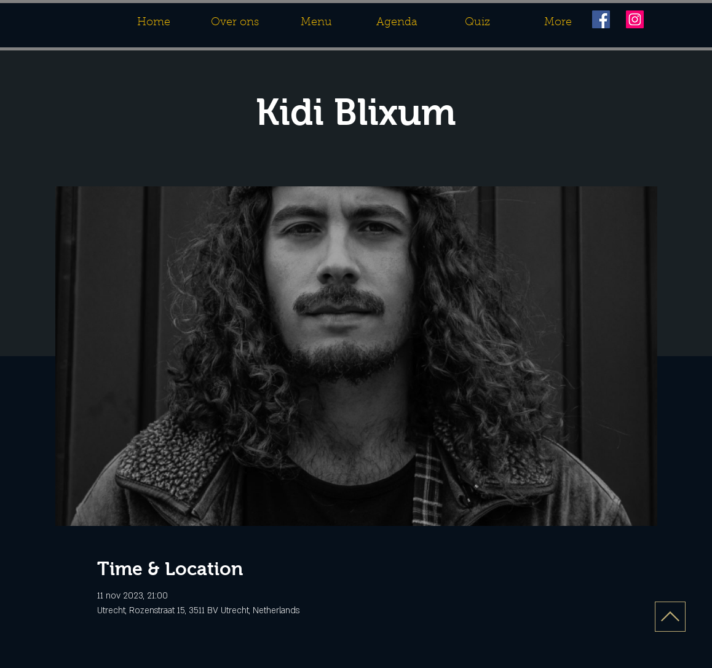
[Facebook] (601, 19)
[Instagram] (635, 19)
